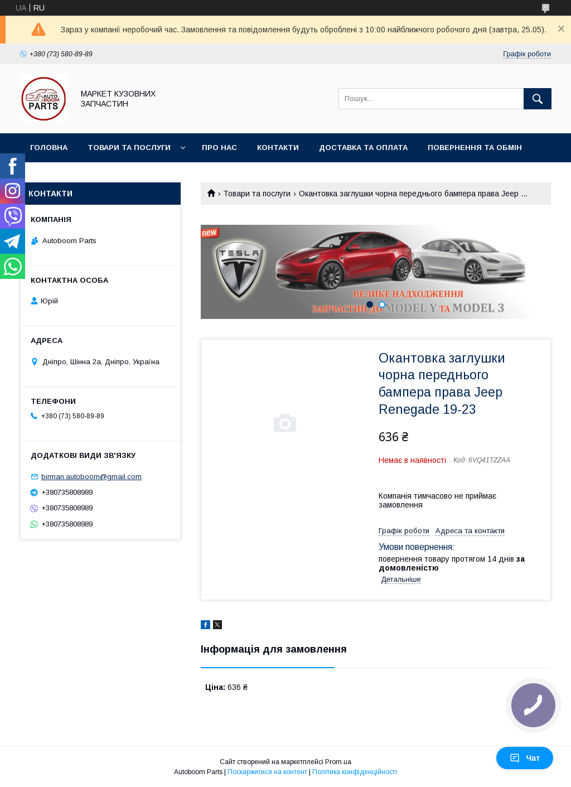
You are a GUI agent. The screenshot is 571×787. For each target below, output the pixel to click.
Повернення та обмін (475, 147)
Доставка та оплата (363, 147)
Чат (525, 758)
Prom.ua (338, 762)
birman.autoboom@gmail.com (91, 476)
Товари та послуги (129, 147)
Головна (48, 147)
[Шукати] (537, 98)
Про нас (219, 147)
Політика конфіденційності (354, 772)
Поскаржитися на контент (267, 772)
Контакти (278, 147)
